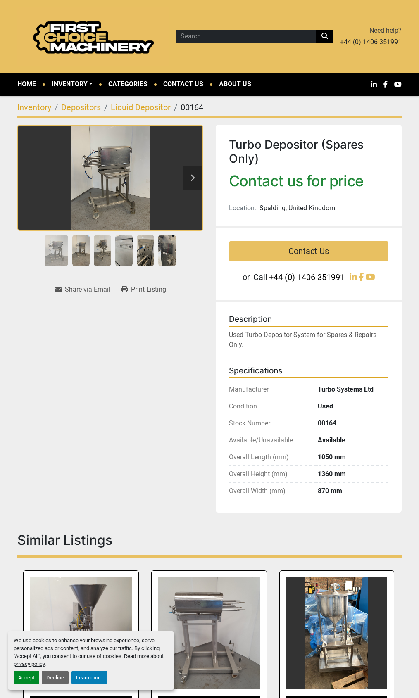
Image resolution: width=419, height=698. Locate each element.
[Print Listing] (143, 289)
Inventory (70, 84)
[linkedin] (374, 84)
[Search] (246, 36)
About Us (235, 84)
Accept (26, 677)
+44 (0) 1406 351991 (371, 42)
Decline (55, 677)
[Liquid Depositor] (141, 107)
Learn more (89, 677)
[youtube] (398, 84)
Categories (128, 84)
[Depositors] (81, 107)
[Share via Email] (83, 289)
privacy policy (29, 664)
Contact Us (183, 84)
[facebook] (385, 84)
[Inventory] (34, 107)
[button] (72, 84)
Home (26, 84)
